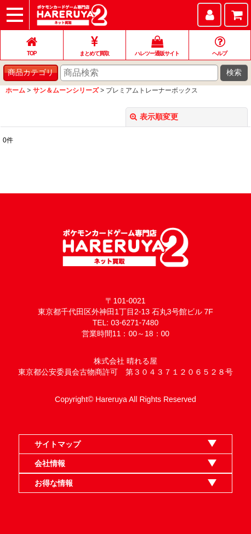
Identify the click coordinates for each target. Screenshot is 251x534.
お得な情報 (54, 483)
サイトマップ (58, 444)
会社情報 (50, 463)
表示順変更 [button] (154, 116)
